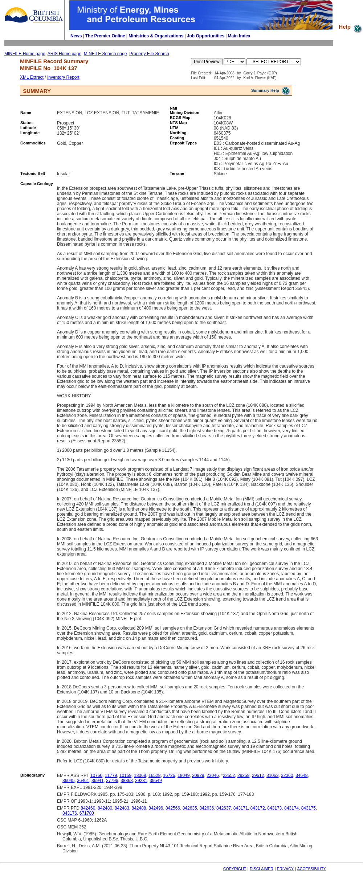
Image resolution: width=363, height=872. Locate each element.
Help (351, 27)
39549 (156, 780)
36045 (68, 780)
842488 (139, 808)
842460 (88, 808)
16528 (154, 775)
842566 (173, 808)
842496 (155, 808)
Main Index (239, 35)
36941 (97, 780)
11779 (111, 775)
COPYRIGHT (234, 869)
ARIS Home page (64, 53)
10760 (96, 775)
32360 (287, 775)
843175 (308, 808)
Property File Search (149, 53)
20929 (198, 775)
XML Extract (32, 77)
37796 (112, 780)
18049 (183, 775)
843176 (69, 813)
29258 (243, 775)
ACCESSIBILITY (311, 869)
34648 (301, 775)
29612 (258, 775)
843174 (291, 808)
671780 (86, 813)
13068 (140, 775)
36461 (83, 780)
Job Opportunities (205, 35)
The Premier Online (105, 35)
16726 (169, 775)
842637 (223, 808)
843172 (257, 808)
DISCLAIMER (261, 869)
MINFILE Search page (105, 53)
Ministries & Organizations (156, 35)
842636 (206, 808)
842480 (105, 808)
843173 (274, 808)
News (76, 35)
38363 (126, 780)
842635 (190, 808)
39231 (141, 780)
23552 (229, 775)
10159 (125, 775)
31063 (272, 775)
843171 (240, 808)
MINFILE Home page (24, 53)
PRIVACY (285, 869)
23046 (213, 775)
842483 (122, 808)
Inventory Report (63, 77)
